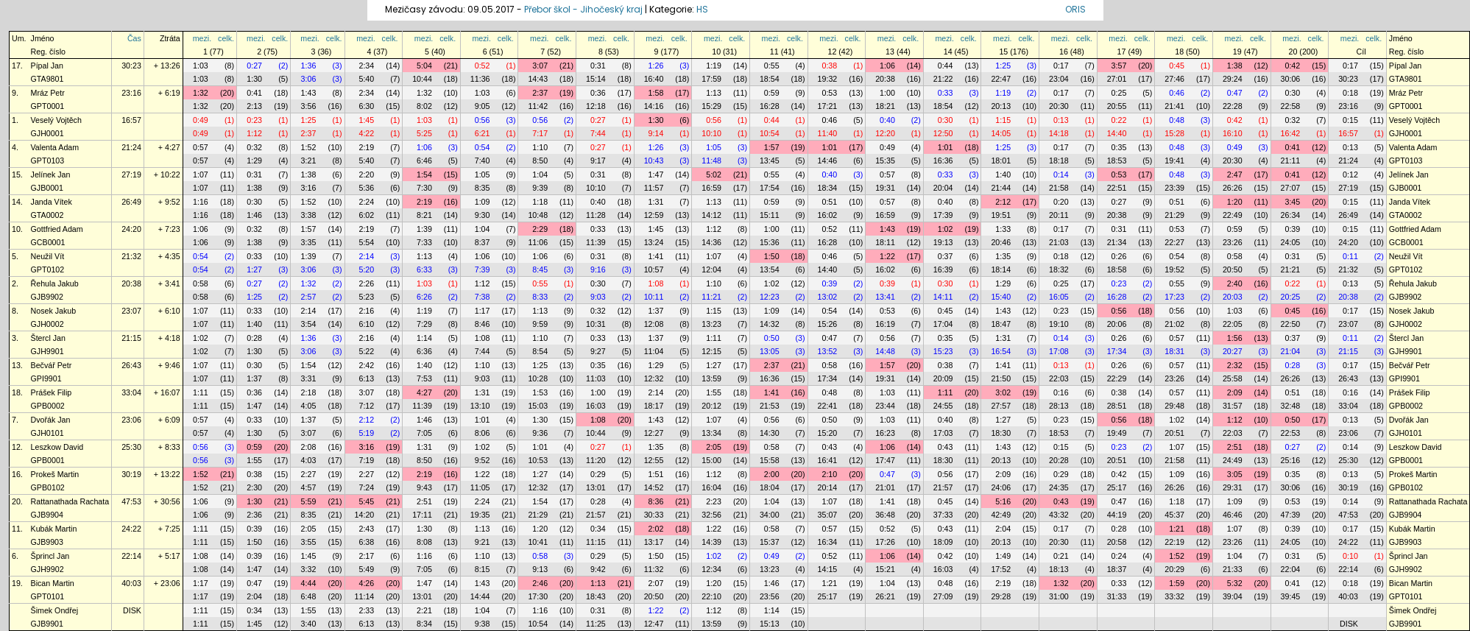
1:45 (366, 120)
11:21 (711, 296)
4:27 (424, 392)
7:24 (366, 487)
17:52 (1001, 569)
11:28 (596, 215)
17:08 (1059, 351)
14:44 (480, 596)
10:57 (654, 269)
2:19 (366, 147)
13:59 (711, 378)
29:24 (1233, 78)
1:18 (540, 201)
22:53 (1291, 433)
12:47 (654, 623)
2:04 (1003, 528)
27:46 (1174, 78)
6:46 (424, 160)
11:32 (654, 569)
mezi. (202, 38)
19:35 (480, 514)
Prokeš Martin (55, 474)
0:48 (1176, 120)
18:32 (1059, 269)
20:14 (828, 487)
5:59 (309, 501)
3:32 (309, 569)
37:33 (943, 514)
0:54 (482, 147)
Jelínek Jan (51, 174)
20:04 (943, 187)
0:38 (829, 65)
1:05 (713, 147)
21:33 (1233, 569)
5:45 (366, 501)
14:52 (654, 487)
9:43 (424, 487)
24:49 (1233, 460)
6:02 (366, 215)
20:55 (1117, 106)
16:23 (885, 433)
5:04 (424, 65)
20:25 (1291, 296)
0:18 (1350, 92)
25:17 (1117, 487)
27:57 (1001, 405)
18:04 (770, 487)
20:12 (711, 405)
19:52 (1174, 269)
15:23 (943, 351)
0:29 (598, 474)
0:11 (1350, 256)
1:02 (945, 229)
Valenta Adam (55, 147)
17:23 (1174, 296)
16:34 (828, 541)
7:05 (424, 433)
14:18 (1059, 133)
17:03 (943, 433)
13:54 (770, 269)
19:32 (828, 78)
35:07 (828, 514)
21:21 (1291, 269)
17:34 (1117, 351)
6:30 (366, 106)
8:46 (482, 324)
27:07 (1291, 187)
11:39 (596, 242)
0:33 (945, 92)
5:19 (366, 433)
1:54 (424, 174)
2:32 (1235, 365)
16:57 (131, 120)
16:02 (828, 215)
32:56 (711, 514)
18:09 (943, 541)
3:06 (309, 78)
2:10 (829, 474)
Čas (134, 38)
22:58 (1291, 106)
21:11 (1291, 160)
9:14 (656, 133)
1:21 (1176, 528)
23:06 (131, 419)
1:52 (309, 147)
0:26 (1119, 256)
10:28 (538, 378)
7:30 (424, 187)
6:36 (424, 351)
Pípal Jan (47, 65)
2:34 (366, 65)
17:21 (828, 106)
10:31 (596, 324)
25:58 (1233, 378)
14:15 (828, 569)
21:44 (1001, 187)
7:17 (540, 133)
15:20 (828, 433)
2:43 (366, 528)
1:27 (254, 269)
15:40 (1001, 296)
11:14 (365, 596)
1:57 (772, 147)
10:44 (422, 78)
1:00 (887, 92)
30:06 (1291, 78)
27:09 (943, 596)
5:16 (1003, 501)
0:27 (254, 65)
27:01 (1117, 78)
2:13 (254, 106)
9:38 (482, 623)
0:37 (945, 256)
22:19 (1174, 541)
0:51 (829, 201)
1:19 (713, 65)
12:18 (596, 106)
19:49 (1117, 433)
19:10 (1059, 324)
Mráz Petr (48, 92)
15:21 (885, 569)
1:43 (309, 92)
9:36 (540, 433)
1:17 (482, 310)
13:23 (711, 324)
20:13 (1001, 106)
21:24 (131, 147)
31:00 (1059, 596)
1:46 (254, 215)
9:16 (598, 269)
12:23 (770, 296)
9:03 (598, 296)
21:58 (1059, 187)
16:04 (711, 487)
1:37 (656, 310)
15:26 (828, 324)
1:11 (713, 338)
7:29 (424, 324)
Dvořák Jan (51, 419)
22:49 (1233, 215)
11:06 (538, 242)
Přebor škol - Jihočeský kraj (583, 9)
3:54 (309, 324)
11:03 (596, 378)
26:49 (131, 201)
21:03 (1059, 242)
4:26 (366, 583)
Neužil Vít (48, 256)
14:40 (1117, 133)
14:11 (943, 296)
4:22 (366, 133)
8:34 (424, 623)
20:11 (1059, 215)
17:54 (770, 187)
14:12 (711, 215)
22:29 (1117, 378)
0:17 (1061, 65)
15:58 (770, 460)
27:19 (131, 174)
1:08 (656, 283)
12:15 (711, 351)
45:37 (1174, 514)
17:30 (538, 596)
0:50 (772, 338)
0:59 (772, 92)
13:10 (480, 405)
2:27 (309, 474)
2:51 (1235, 447)
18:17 (654, 405)
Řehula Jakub (55, 283)
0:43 (829, 447)
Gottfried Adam (57, 229)
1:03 (200, 65)
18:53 (1117, 160)
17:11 (422, 514)
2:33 (366, 610)
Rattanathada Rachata (70, 501)
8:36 (656, 501)
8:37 (482, 242)
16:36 (943, 160)
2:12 (1003, 201)
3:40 (309, 623)
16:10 (1233, 133)
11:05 (480, 487)
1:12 (254, 133)
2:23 (713, 501)
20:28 (1059, 460)
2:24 (366, 201)
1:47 (656, 174)
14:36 (711, 242)
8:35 (482, 187)
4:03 (309, 460)
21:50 (1001, 378)
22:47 (1001, 78)
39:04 (1233, 596)
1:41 (656, 256)
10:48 (538, 215)
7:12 (366, 405)
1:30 (254, 78)
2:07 (656, 583)
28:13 (1059, 405)
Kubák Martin (54, 528)
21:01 (885, 487)
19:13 (943, 242)
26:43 (131, 365)
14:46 (828, 160)
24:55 (943, 405)
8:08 (424, 541)
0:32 (1292, 120)
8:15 (482, 569)
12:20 (885, 133)
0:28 (254, 338)
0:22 (1119, 120)
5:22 (366, 351)
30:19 (131, 474)
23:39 (1174, 187)
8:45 (540, 269)
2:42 (366, 365)
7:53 (424, 378)
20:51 (1174, 433)
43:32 (1059, 514)
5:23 (366, 296)
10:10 (711, 133)
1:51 (656, 474)
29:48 (1174, 405)
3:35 (309, 242)
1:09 (482, 201)
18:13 (1059, 569)
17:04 (943, 324)
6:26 (424, 296)
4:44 (309, 583)
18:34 (828, 187)
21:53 (770, 405)
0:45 (1176, 65)
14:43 (538, 78)
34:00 (770, 514)
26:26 (1233, 187)
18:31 (1174, 351)
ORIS (1075, 9)
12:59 (654, 215)
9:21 (482, 541)
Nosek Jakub (54, 310)
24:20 (131, 229)
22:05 (1233, 324)
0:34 (598, 528)
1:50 (772, 256)
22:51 (1117, 187)
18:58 (1117, 269)
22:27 (1174, 242)
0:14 (1061, 174)
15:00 (711, 460)
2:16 (366, 310)
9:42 (598, 569)
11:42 (538, 106)
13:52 (828, 351)
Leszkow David (57, 447)
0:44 (945, 65)
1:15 (1003, 120)
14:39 (711, 541)
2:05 (713, 447)
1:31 (656, 201)
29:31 (1233, 487)
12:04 (711, 269)
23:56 (770, 596)
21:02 (1174, 324)
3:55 (309, 541)
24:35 (1059, 487)
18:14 (1001, 269)
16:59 (711, 187)
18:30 (1001, 433)
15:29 (711, 106)
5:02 (713, 174)
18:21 (885, 106)
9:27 (598, 351)
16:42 (1291, 133)
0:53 (829, 92)
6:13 (366, 378)
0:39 (1292, 229)
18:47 (1001, 324)
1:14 (424, 338)
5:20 (366, 269)
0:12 (1350, 174)
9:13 (540, 569)
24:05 (1291, 242)
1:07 (200, 174)
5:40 (366, 78)
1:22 (887, 256)
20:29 (1174, 569)
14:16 (654, 106)
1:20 (1235, 201)
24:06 (1001, 487)
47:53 (131, 501)
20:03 (1233, 296)
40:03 (131, 583)
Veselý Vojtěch (56, 120)
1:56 (1235, 338)
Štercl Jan (48, 338)
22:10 (711, 596)
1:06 (887, 65)
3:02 (1003, 392)
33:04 (131, 392)
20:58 (1117, 541)
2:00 (772, 474)
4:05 (309, 405)
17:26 (885, 541)
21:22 (943, 78)
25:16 (1291, 460)
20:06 (1117, 324)
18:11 (885, 242)
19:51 (1001, 215)
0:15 (1350, 120)
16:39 (943, 269)
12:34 (711, 569)
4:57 (309, 487)
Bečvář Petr (51, 365)
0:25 (1119, 92)
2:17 (366, 555)
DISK (132, 610)
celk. (226, 38)
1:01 (829, 147)
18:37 (1117, 569)
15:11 (770, 215)
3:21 (309, 160)
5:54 (366, 242)
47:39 (1291, 514)
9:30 (482, 215)
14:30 (770, 433)
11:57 (654, 187)
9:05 (482, 106)
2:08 (309, 447)
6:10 (366, 324)
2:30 (254, 487)
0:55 (772, 65)
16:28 (770, 106)
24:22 (131, 528)
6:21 (482, 133)
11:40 (828, 133)
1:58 (656, 92)
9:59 (540, 324)
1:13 (713, 92)
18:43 (596, 596)
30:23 (131, 65)
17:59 (711, 78)
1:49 (1003, 555)
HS (702, 9)
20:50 (1233, 269)
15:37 (770, 541)
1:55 (713, 392)
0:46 (1176, 92)
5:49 (366, 569)
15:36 (770, 242)
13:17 (654, 541)
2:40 (1235, 283)
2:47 (1235, 174)
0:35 (1119, 147)
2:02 (656, 528)
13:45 (770, 160)
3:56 (309, 106)
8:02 (424, 106)
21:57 (943, 487)
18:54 (770, 78)
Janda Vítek (51, 201)
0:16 (1061, 392)
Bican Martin (52, 583)
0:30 (1292, 92)
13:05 (770, 351)
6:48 (309, 596)
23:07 (131, 310)
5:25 (424, 133)
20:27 (1233, 351)
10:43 (654, 160)
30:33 (654, 514)
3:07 (540, 65)
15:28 (1174, 133)
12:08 (654, 324)
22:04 (1291, 569)
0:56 (482, 120)
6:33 (424, 269)
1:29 (254, 160)
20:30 (1059, 106)
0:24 (1119, 555)
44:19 (1117, 514)
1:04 (540, 174)
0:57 (200, 147)
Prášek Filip (51, 392)
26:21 (885, 596)
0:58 (1235, 256)
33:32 (1174, 596)
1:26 (656, 65)
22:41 (828, 405)
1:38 (1235, 65)
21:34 (1117, 242)
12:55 (654, 460)
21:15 (131, 338)
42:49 (1001, 514)
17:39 (943, 215)
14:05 (1001, 133)
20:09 (943, 378)
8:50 (540, 160)
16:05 (1059, 296)
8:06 (482, 433)
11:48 (711, 160)
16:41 (828, 460)
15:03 (538, 405)
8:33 (540, 296)
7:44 (598, 133)
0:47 (1235, 92)
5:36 (366, 187)
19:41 (1174, 160)
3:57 (1119, 65)
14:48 (885, 351)
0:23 (254, 120)
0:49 (200, 120)
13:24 (654, 242)
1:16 (200, 201)
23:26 (1233, 242)
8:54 (540, 351)
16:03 (596, 405)
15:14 (596, 78)
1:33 (1003, 229)
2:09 (1235, 392)
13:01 (596, 487)
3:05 (1235, 474)
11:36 (480, 78)
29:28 (1001, 596)
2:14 (366, 256)
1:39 (424, 229)
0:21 (1061, 555)
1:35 (1003, 256)
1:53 (540, 392)
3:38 (309, 215)
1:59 (1176, 583)
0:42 (1292, 65)
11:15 (596, 541)
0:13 (1061, 120)
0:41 (254, 92)
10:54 (770, 133)
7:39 (482, 269)
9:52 (482, 460)
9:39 (540, 187)
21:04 (1291, 351)
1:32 (200, 92)
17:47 (885, 460)
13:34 (711, 433)
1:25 (1003, 65)
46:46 (1233, 514)
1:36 (309, 65)
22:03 (1059, 378)
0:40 (887, 120)
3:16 (309, 187)
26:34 (1291, 215)
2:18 (309, 392)
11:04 (654, 351)
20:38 (885, 78)
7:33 (424, 242)
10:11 (654, 296)
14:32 (770, 324)
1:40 (1003, 174)
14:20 (365, 514)
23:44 (885, 405)
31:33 (1117, 596)
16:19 (885, 324)
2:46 (540, 583)
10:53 (538, 460)
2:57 (309, 296)
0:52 (482, 65)
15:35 (885, 160)
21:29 (1174, 215)
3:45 (1292, 201)
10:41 (538, 541)
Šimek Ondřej (55, 610)
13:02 (828, 296)
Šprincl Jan (50, 555)
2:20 (366, 174)
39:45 (1291, 596)
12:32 (654, 378)
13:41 (885, 296)
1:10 (540, 147)
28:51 (1117, 405)
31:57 (1233, 405)
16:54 (1001, 351)
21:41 (1174, 106)
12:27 (654, 433)
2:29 (540, 229)
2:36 (254, 514)
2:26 (366, 283)
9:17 (598, 160)
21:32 (131, 256)
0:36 (598, 92)
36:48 (885, 514)
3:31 (309, 378)
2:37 (540, 92)
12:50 (943, 133)
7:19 (366, 460)
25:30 (131, 447)
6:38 (366, 541)
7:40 (482, 160)
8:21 (424, 215)
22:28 (1233, 106)
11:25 (596, 623)
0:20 (1061, 201)
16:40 (654, 78)
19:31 (885, 187)
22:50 (1291, 324)
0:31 (598, 65)
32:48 (1291, 405)
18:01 (1001, 160)
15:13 (770, 623)
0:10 (1350, 555)
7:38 (482, 296)
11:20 (596, 460)
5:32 (1235, 583)
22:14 (131, 555)
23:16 (131, 92)
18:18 (1059, 160)
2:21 (424, 610)
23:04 (1059, 78)
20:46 (1001, 242)
